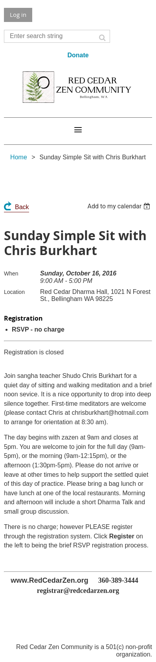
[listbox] (119, 206)
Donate (77, 55)
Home (18, 157)
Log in (18, 14)
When (11, 273)
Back (22, 207)
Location (14, 292)
